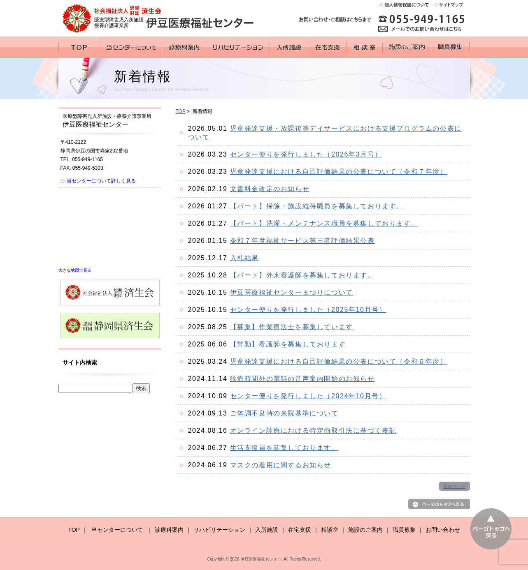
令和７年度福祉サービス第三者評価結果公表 (302, 240)
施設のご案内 (365, 529)
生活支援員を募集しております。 (284, 447)
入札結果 (244, 257)
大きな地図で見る (74, 270)
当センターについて (117, 529)
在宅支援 (299, 529)
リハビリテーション (219, 529)
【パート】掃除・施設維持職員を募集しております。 (317, 206)
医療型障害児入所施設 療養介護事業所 (119, 22)
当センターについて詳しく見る (101, 181)
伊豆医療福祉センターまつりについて (291, 292)
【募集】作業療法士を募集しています (291, 326)
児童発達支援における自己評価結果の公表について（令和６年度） (338, 361)
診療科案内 (169, 529)
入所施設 (266, 529)
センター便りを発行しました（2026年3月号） (306, 154)
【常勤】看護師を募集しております (288, 344)
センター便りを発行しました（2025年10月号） (308, 309)
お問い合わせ (443, 529)
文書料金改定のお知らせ (270, 188)
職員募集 (404, 529)
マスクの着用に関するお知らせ (280, 465)
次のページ (454, 486)
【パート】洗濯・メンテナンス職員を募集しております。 (324, 223)
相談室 (329, 529)
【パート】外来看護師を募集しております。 (302, 275)
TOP (181, 111)
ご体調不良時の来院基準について (284, 413)
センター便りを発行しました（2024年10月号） (308, 395)
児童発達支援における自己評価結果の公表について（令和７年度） (338, 171)
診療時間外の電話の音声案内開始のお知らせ (302, 378)
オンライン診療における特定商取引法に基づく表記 (313, 430)
